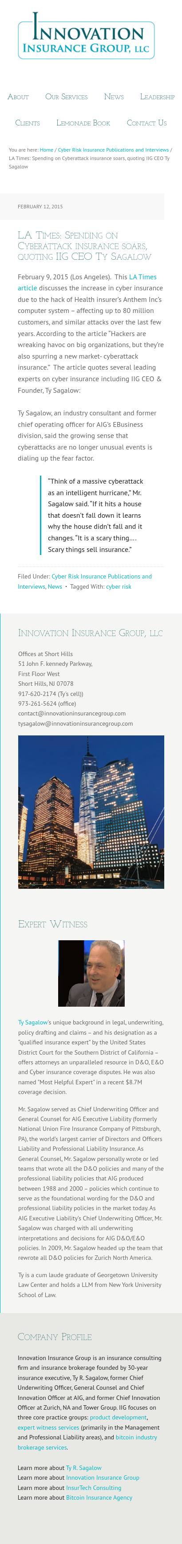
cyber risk (118, 586)
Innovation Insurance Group (91, 37)
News (55, 586)
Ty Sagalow (32, 1022)
